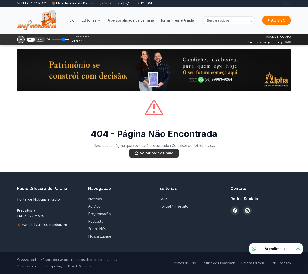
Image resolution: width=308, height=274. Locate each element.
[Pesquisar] (250, 20)
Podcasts (95, 221)
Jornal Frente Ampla (177, 20)
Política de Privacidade (218, 263)
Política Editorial (253, 263)
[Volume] (61, 39)
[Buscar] (229, 20)
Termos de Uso (184, 263)
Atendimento (276, 248)
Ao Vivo (94, 206)
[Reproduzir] (21, 39)
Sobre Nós (97, 228)
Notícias (95, 199)
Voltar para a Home (154, 153)
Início (69, 20)
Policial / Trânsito (173, 206)
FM (31, 39)
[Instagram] (289, 3)
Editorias (89, 20)
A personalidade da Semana (131, 20)
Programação (99, 213)
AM (40, 39)
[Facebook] (286, 3)
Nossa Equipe (99, 236)
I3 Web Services (79, 266)
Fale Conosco (281, 263)
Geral (163, 199)
